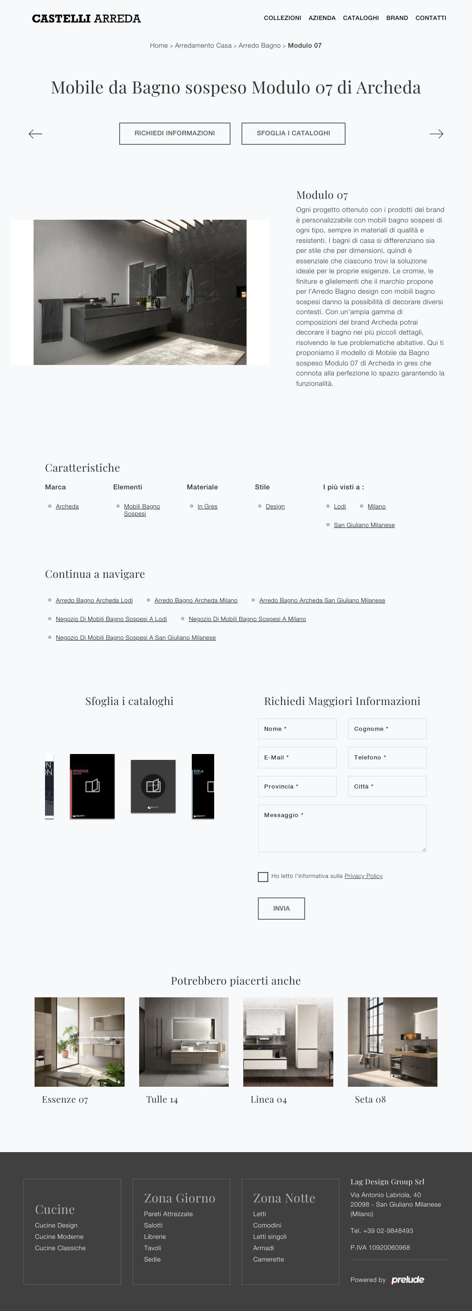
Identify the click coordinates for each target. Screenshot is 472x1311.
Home (159, 45)
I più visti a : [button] (343, 487)
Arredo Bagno (260, 45)
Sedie (152, 1259)
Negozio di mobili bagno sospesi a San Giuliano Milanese (136, 637)
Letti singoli (270, 1236)
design (275, 506)
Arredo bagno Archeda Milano (196, 600)
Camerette (268, 1259)
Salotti (153, 1225)
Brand (397, 18)
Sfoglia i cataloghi (293, 133)
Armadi (263, 1248)
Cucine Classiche (60, 1248)
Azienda (322, 18)
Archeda (67, 506)
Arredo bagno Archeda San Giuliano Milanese (323, 600)
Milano (377, 506)
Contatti (431, 18)
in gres (208, 506)
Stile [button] (262, 487)
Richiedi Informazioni (175, 133)
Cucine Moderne (59, 1236)
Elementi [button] (127, 487)
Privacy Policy (364, 875)
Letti (259, 1213)
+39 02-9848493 (388, 1230)
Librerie (155, 1236)
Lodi (340, 506)
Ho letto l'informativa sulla (327, 875)
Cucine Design (56, 1225)
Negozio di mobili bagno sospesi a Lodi (111, 618)
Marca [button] (55, 487)
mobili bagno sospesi (142, 510)
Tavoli (152, 1248)
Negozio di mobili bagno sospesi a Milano (247, 618)
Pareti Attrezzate (168, 1213)
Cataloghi (361, 18)
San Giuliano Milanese (364, 524)
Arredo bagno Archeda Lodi (94, 600)
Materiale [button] (202, 487)
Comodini (267, 1225)
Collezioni (282, 18)
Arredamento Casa (203, 45)
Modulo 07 (305, 45)
